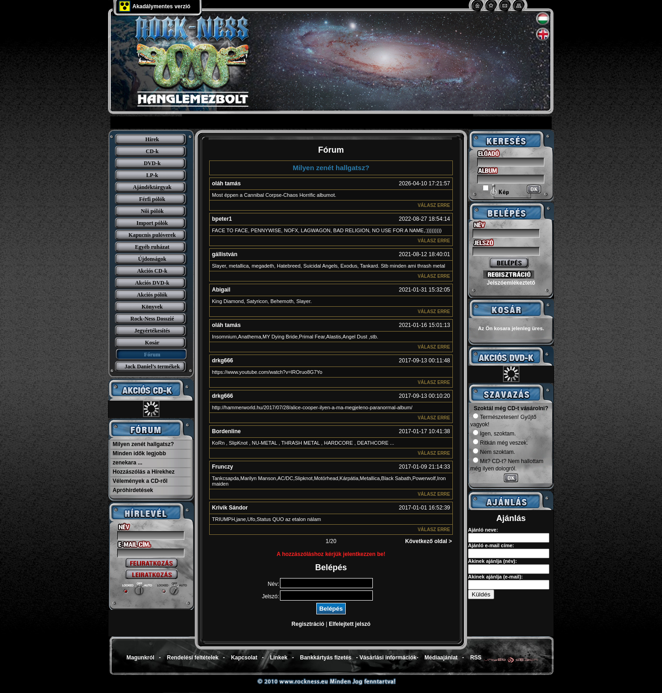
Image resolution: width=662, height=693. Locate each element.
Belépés (330, 608)
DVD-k (152, 163)
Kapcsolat (244, 657)
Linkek (278, 657)
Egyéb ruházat (152, 247)
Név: (273, 584)
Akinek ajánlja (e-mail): (495, 576)
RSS (476, 657)
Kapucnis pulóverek (152, 235)
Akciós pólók (152, 295)
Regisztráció (307, 624)
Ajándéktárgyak (152, 187)
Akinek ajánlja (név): (492, 561)
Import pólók (152, 223)
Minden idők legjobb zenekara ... (139, 458)
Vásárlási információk (388, 657)
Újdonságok (152, 259)
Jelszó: (270, 596)
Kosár (152, 342)
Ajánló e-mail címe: (491, 545)
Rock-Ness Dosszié (152, 318)
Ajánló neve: (483, 530)
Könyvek (152, 307)
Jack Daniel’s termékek (152, 366)
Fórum (152, 354)
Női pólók (152, 211)
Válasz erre (433, 205)
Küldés (481, 594)
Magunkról (140, 657)
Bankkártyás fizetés (325, 657)
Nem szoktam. (494, 452)
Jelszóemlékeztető (511, 283)
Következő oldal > (428, 541)
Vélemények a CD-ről (140, 481)
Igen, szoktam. (494, 433)
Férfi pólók (152, 199)
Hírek (152, 139)
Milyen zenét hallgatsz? (143, 444)
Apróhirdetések (133, 490)
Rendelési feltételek (192, 657)
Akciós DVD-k (152, 283)
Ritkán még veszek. (500, 443)
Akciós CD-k (152, 271)
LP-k (152, 175)
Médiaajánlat (440, 657)
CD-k (152, 151)
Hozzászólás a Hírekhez (144, 472)
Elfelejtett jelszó (350, 624)
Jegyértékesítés (152, 330)
